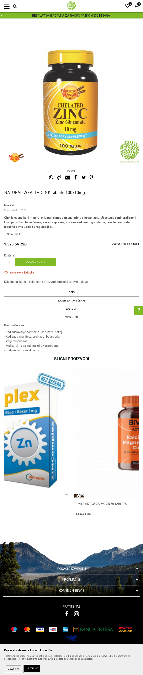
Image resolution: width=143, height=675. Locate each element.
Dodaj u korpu (35, 261)
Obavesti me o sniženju (125, 243)
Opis (72, 292)
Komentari (72, 316)
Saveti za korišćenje (71, 300)
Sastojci (71, 308)
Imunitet (9, 205)
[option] (71, 15)
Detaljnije (13, 234)
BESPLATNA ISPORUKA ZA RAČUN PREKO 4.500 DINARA (71, 15)
